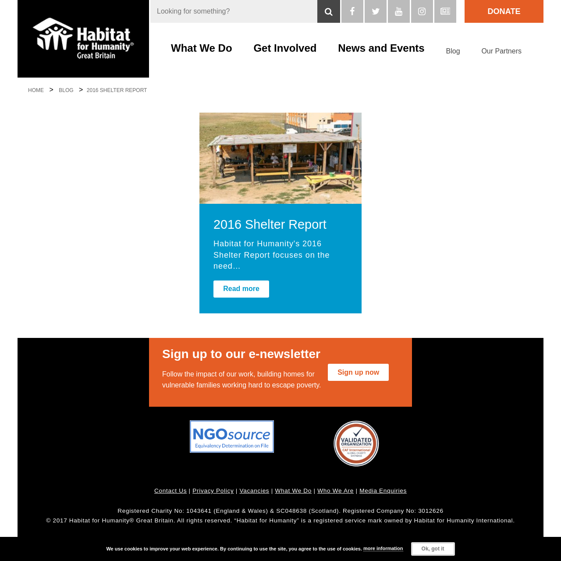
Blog (453, 51)
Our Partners (501, 51)
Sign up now (358, 372)
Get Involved (284, 48)
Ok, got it (433, 549)
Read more (241, 288)
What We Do (201, 48)
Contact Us (170, 490)
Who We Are (335, 490)
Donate (504, 11)
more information (383, 548)
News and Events (381, 48)
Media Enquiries (383, 490)
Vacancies (255, 490)
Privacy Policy (213, 490)
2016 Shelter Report (270, 224)
